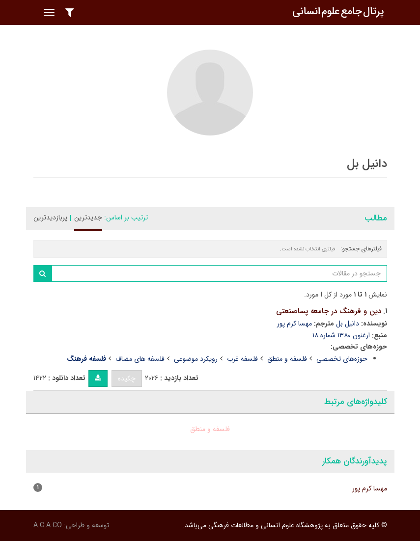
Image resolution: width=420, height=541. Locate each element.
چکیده (127, 378)
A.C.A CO (47, 525)
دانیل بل (347, 323)
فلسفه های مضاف (140, 358)
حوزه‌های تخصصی (341, 358)
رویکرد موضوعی (196, 358)
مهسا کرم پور (294, 323)
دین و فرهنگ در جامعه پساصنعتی (328, 311)
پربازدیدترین (50, 217)
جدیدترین (88, 217)
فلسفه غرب (242, 358)
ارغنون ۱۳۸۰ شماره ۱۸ (341, 335)
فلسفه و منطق (287, 358)
